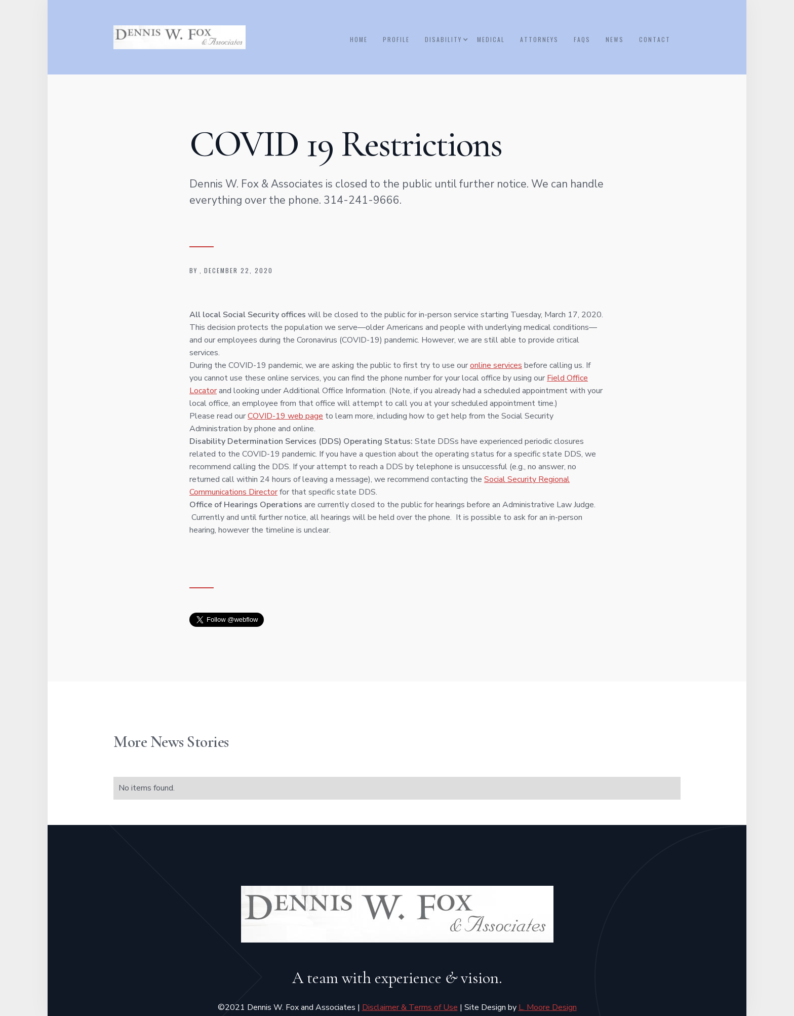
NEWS (615, 39)
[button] (446, 39)
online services (496, 365)
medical (491, 39)
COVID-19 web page (285, 416)
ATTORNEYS (539, 39)
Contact (654, 39)
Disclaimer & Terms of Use (410, 1007)
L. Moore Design (548, 1007)
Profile (396, 39)
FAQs (582, 39)
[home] (179, 37)
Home (359, 39)
